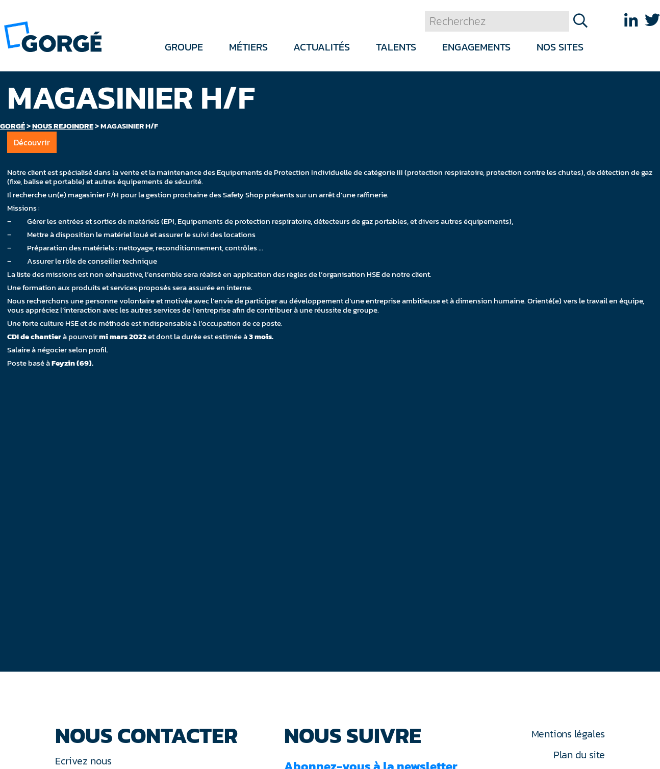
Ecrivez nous (84, 760)
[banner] (52, 36)
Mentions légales (568, 733)
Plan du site (579, 754)
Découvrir (32, 142)
